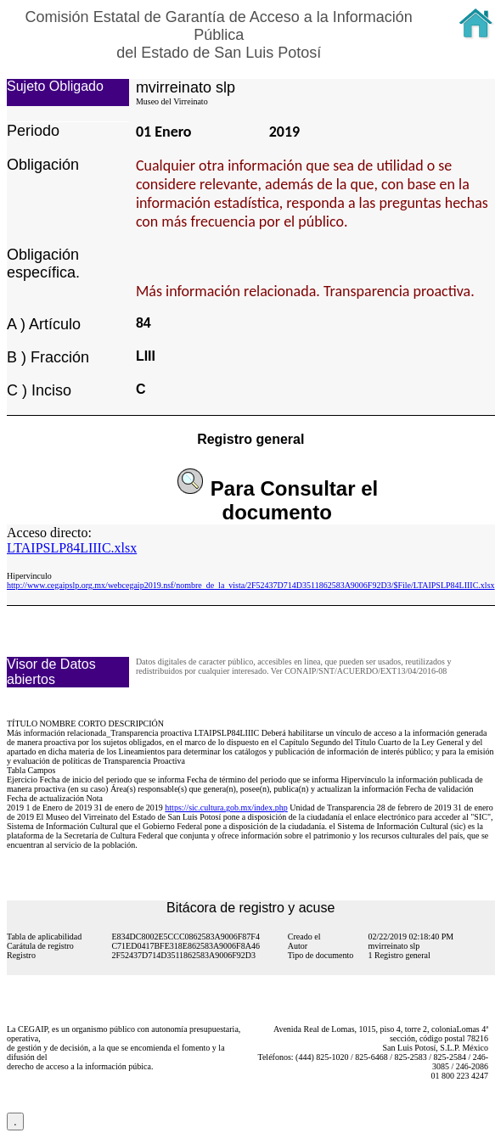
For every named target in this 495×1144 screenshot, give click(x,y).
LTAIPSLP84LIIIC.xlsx (72, 548)
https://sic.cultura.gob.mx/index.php (226, 807)
